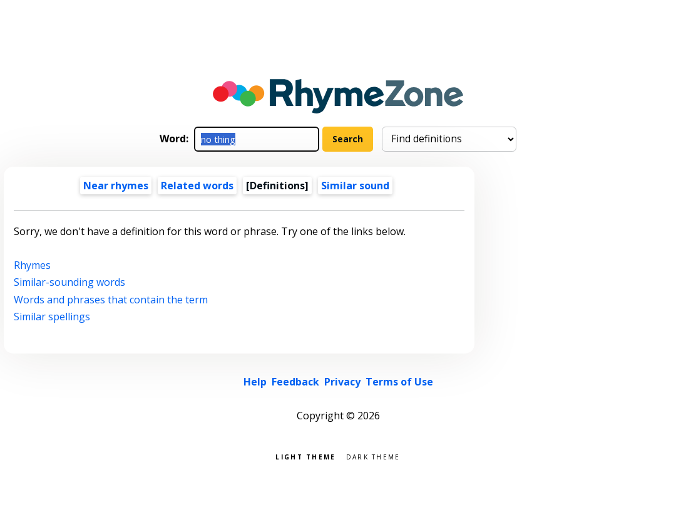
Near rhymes (115, 185)
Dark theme (373, 456)
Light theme (305, 456)
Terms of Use (399, 382)
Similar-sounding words (69, 282)
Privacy (342, 382)
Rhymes (32, 265)
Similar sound (355, 185)
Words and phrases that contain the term (111, 300)
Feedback (295, 382)
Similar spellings (52, 316)
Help (255, 382)
